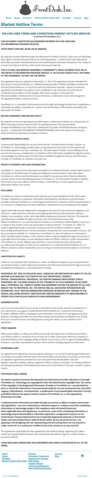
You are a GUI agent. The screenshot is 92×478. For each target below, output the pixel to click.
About (17, 18)
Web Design (33, 461)
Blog (86, 18)
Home (8, 18)
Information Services (38, 458)
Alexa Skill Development (40, 468)
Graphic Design (35, 463)
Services (28, 18)
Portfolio (67, 18)
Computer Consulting (38, 456)
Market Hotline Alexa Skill (47, 18)
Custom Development (38, 466)
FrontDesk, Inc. (13, 476)
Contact (77, 18)
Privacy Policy (82, 476)
